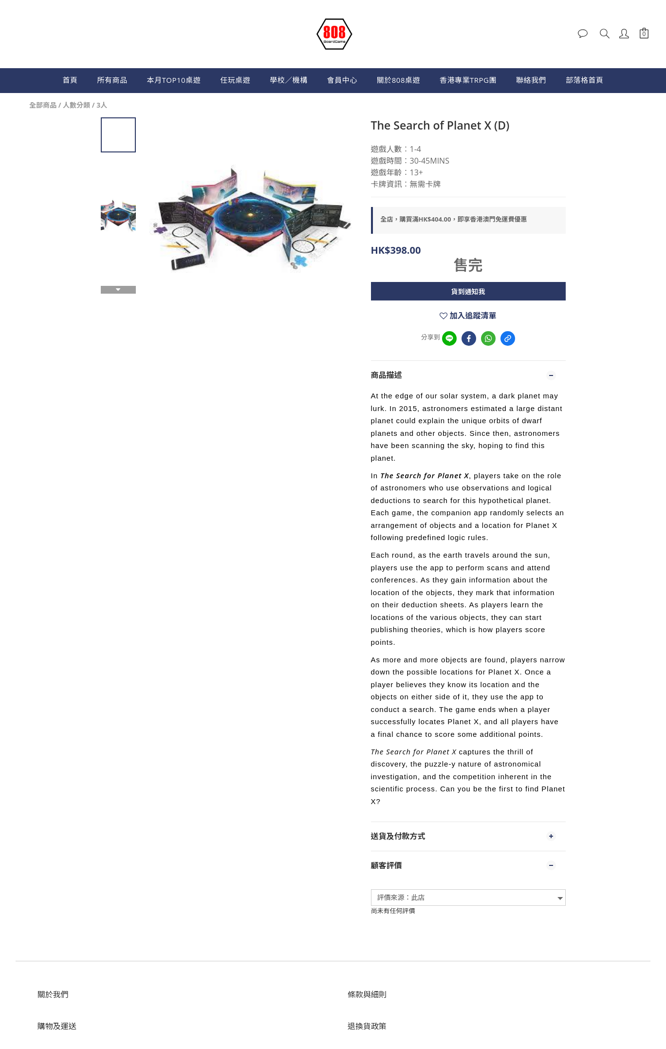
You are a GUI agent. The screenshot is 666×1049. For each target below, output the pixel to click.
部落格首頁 (585, 80)
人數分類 (76, 105)
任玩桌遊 (235, 80)
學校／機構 (289, 80)
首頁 (70, 80)
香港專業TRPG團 (468, 80)
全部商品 (42, 105)
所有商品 (112, 80)
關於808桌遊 (398, 80)
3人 (101, 105)
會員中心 (342, 80)
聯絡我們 (531, 80)
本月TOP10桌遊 (174, 80)
